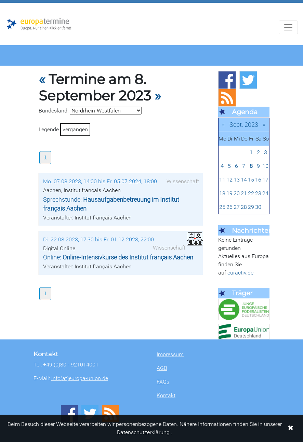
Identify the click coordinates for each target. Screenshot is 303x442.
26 (229, 207)
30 (258, 207)
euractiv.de (240, 272)
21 (244, 193)
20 (237, 193)
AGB (162, 368)
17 (265, 179)
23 (258, 193)
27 (237, 207)
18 (222, 193)
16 (258, 179)
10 (265, 166)
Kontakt (166, 395)
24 (265, 193)
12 (229, 179)
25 (222, 207)
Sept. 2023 (243, 124)
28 (244, 207)
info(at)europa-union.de (79, 378)
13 (237, 179)
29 (251, 207)
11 (222, 179)
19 (229, 193)
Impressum (170, 354)
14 (244, 179)
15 (251, 179)
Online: (118, 257)
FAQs (163, 381)
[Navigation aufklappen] (288, 27)
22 (251, 193)
